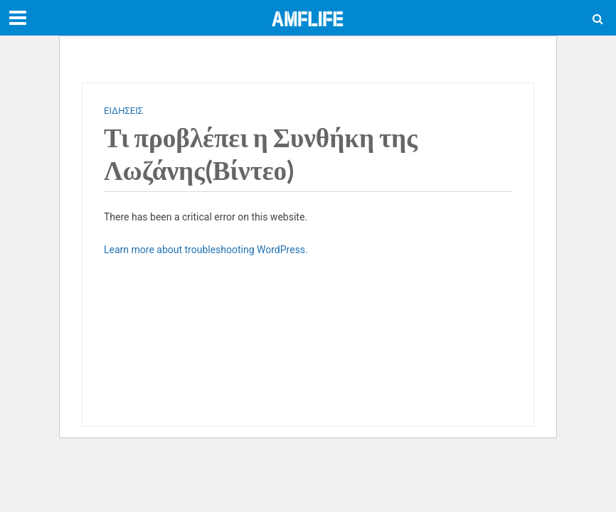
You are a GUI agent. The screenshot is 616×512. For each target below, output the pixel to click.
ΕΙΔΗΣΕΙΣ (123, 110)
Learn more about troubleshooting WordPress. (206, 249)
